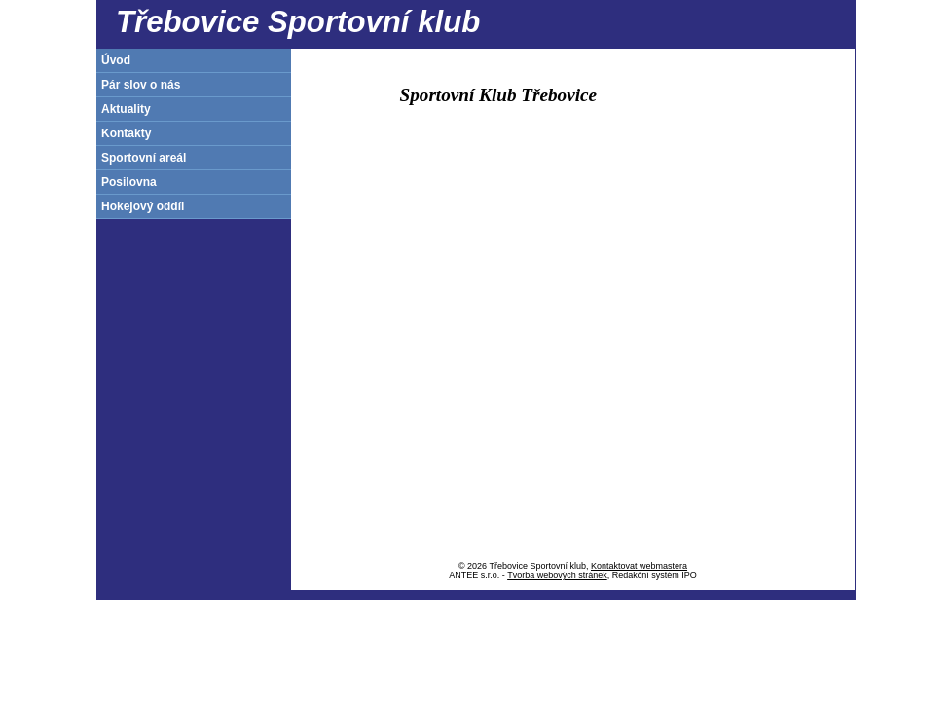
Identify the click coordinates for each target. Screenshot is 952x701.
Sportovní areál (143, 158)
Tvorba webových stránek (557, 575)
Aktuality (126, 109)
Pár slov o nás (140, 85)
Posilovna (129, 182)
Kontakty (126, 133)
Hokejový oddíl (142, 206)
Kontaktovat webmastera (639, 566)
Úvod (115, 60)
